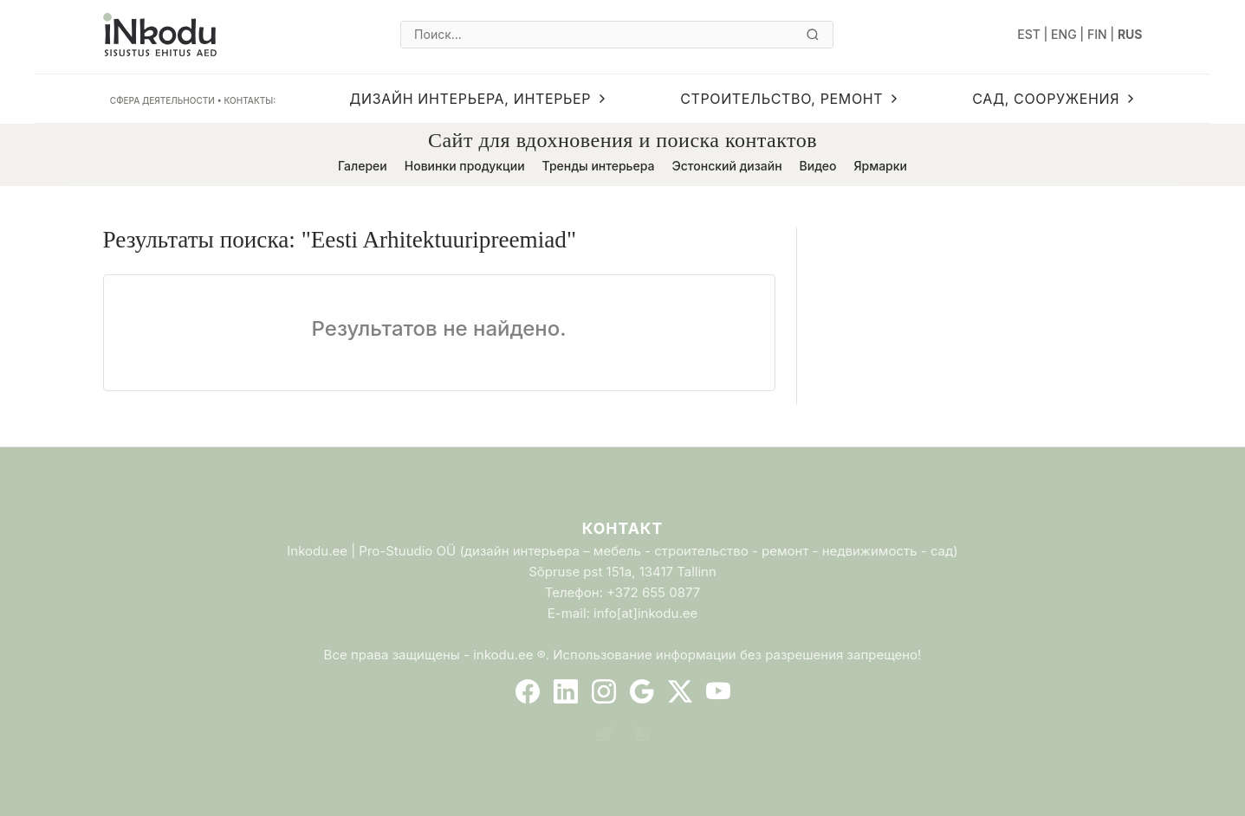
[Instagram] (604, 691)
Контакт (622, 528)
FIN (1097, 34)
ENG (1064, 34)
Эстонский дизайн (726, 165)
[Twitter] (680, 691)
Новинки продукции (465, 165)
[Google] (642, 691)
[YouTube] (718, 691)
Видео (818, 165)
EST (1029, 34)
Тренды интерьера (598, 165)
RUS (1130, 34)
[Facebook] (528, 691)
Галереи (362, 165)
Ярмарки (880, 165)
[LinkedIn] (566, 691)
